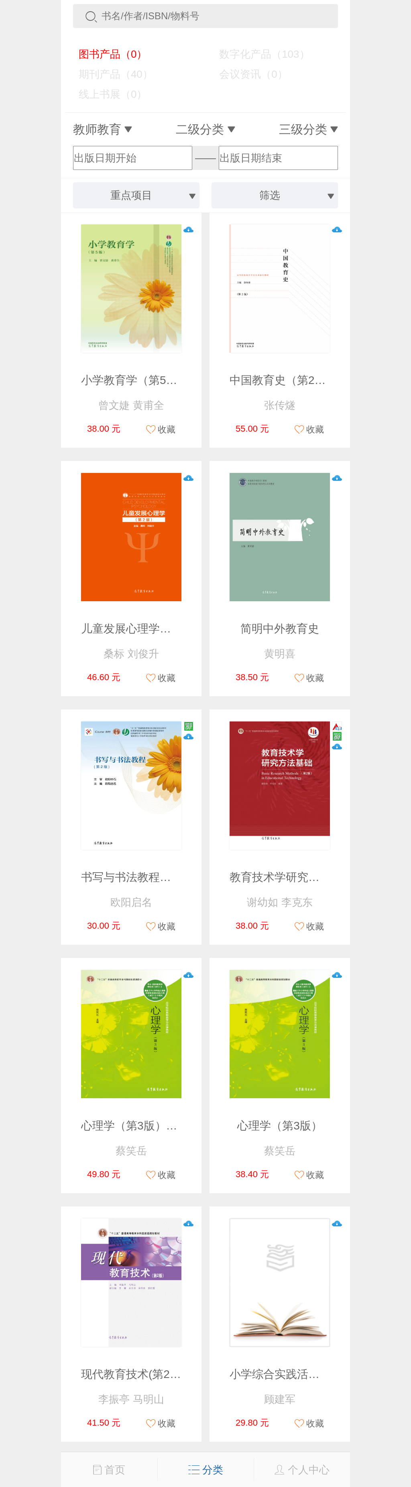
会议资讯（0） (247, 74)
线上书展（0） (107, 94)
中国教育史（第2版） (283, 380)
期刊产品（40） (110, 74)
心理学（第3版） (279, 1125)
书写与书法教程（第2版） (146, 877)
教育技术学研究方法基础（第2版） (317, 877)
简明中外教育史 (279, 628)
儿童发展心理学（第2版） (146, 628)
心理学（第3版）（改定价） (151, 1125)
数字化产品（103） (258, 54)
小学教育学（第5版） (135, 380)
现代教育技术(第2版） (136, 1374)
